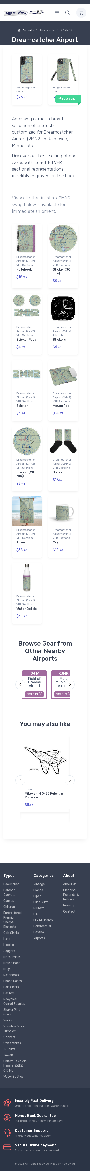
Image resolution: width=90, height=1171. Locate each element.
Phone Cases (12, 981)
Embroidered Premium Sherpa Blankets (12, 920)
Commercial (42, 926)
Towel (21, 542)
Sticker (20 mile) (25, 474)
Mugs (7, 969)
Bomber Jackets (9, 892)
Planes (38, 890)
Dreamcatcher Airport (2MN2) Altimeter (62, 331)
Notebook (24, 269)
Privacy (68, 905)
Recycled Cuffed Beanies (14, 1001)
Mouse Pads (11, 963)
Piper (37, 896)
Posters (9, 993)
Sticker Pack (26, 340)
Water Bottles (13, 1077)
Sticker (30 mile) (61, 271)
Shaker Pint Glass (11, 1012)
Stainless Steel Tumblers (14, 1029)
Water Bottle (26, 609)
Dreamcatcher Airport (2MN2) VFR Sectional (25, 261)
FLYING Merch (43, 920)
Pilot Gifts (40, 902)
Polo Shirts (11, 987)
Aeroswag (68, 1163)
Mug (56, 542)
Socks (57, 472)
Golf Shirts (11, 933)
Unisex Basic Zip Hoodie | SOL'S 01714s (15, 1066)
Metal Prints (12, 957)
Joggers (9, 951)
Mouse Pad (61, 406)
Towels (8, 1055)
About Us (69, 884)
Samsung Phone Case (26, 89)
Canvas (8, 901)
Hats (6, 939)
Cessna (38, 932)
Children (9, 907)
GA (35, 914)
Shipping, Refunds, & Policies (71, 894)
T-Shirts (9, 1049)
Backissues (11, 884)
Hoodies (9, 945)
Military (38, 908)
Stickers (59, 340)
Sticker (22, 406)
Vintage (39, 884)
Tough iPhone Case (61, 89)
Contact (69, 911)
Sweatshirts (12, 1043)
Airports (26, 30)
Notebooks (11, 975)
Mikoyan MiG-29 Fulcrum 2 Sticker (44, 795)
